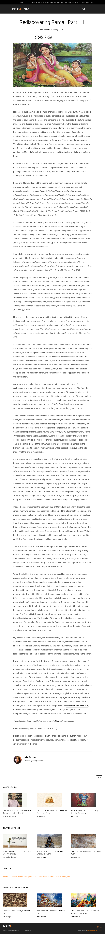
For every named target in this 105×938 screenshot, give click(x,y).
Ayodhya (6, 881)
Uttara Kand (42, 881)
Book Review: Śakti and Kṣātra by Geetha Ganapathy (85, 812)
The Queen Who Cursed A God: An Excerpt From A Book (85, 916)
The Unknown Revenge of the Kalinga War (84, 856)
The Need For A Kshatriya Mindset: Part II (52, 916)
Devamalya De (41, 861)
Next (99, 777)
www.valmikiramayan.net (77, 705)
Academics (40, 2)
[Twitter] (45, 37)
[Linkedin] (50, 37)
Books (47, 2)
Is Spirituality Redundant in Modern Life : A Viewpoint (18, 856)
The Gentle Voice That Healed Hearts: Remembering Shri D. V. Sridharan (16, 813)
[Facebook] (41, 37)
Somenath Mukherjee (9, 861)
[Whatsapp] (37, 37)
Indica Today (41, 817)
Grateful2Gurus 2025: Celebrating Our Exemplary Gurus (51, 812)
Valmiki (51, 881)
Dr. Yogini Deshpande (9, 820)
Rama (20, 881)
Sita (34, 881)
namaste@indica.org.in (94, 935)
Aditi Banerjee (30, 757)
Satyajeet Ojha (75, 861)
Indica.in (23, 2)
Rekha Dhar (74, 817)
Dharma (14, 881)
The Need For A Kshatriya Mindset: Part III (18, 916)
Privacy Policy (26, 934)
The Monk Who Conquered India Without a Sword (51, 856)
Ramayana (28, 881)
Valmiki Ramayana (63, 881)
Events (33, 2)
